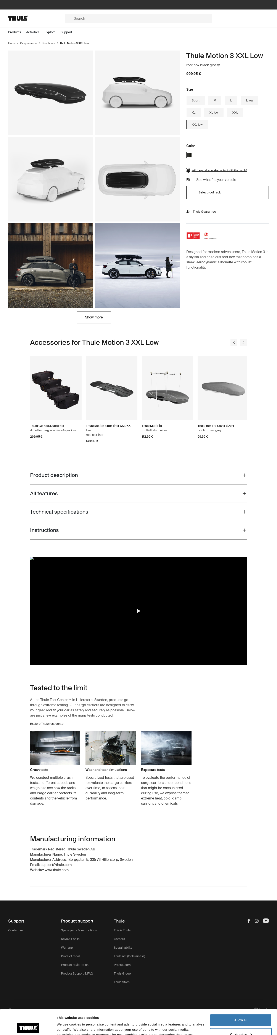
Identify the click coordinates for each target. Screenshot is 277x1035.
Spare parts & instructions (79, 930)
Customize (241, 1009)
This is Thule (122, 930)
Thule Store (122, 982)
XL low (213, 112)
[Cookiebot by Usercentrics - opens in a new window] (28, 1026)
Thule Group (122, 973)
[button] (138, 611)
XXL (235, 112)
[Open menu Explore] (53, 32)
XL (193, 112)
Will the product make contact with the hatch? (219, 170)
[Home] (36, 18)
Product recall (70, 956)
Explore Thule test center (47, 724)
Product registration (75, 965)
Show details (67, 1026)
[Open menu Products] (17, 32)
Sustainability (123, 948)
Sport (196, 100)
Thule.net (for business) (129, 956)
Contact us (15, 930)
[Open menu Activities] (35, 32)
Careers (119, 939)
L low (249, 100)
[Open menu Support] (69, 32)
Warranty (67, 948)
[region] (138, 611)
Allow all (241, 995)
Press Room (122, 965)
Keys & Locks (70, 939)
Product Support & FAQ (77, 973)
